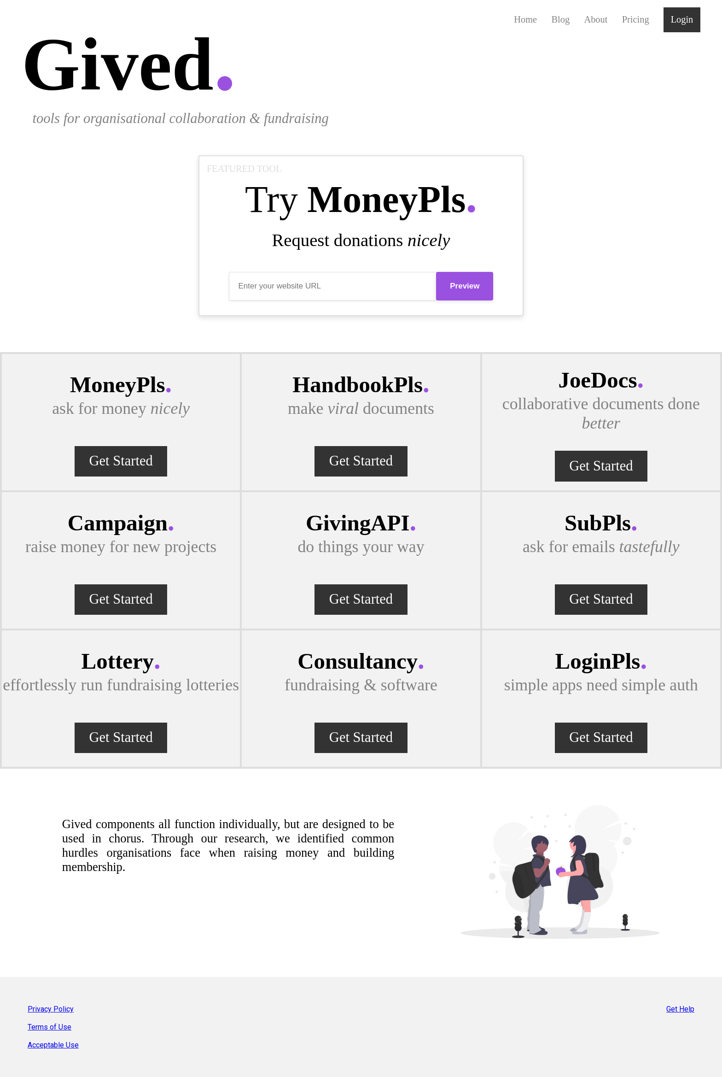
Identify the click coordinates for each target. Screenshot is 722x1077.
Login (682, 19)
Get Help (680, 1009)
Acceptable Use (53, 1045)
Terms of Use (49, 1027)
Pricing (635, 19)
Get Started (120, 461)
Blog (560, 19)
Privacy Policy (51, 1009)
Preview (464, 286)
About (595, 19)
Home (525, 19)
